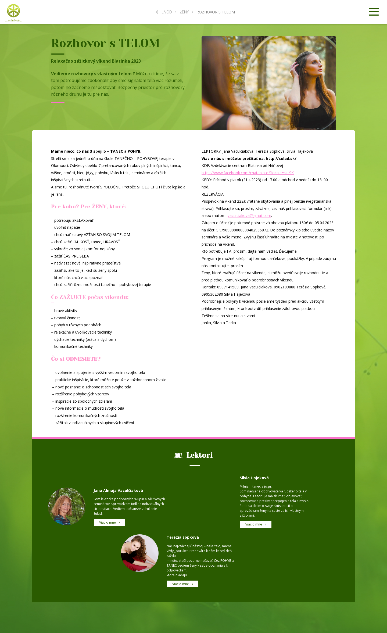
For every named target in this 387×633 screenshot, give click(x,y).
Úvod (164, 12)
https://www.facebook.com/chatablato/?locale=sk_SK (248, 172)
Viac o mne (109, 522)
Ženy (184, 12)
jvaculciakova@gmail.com (249, 215)
